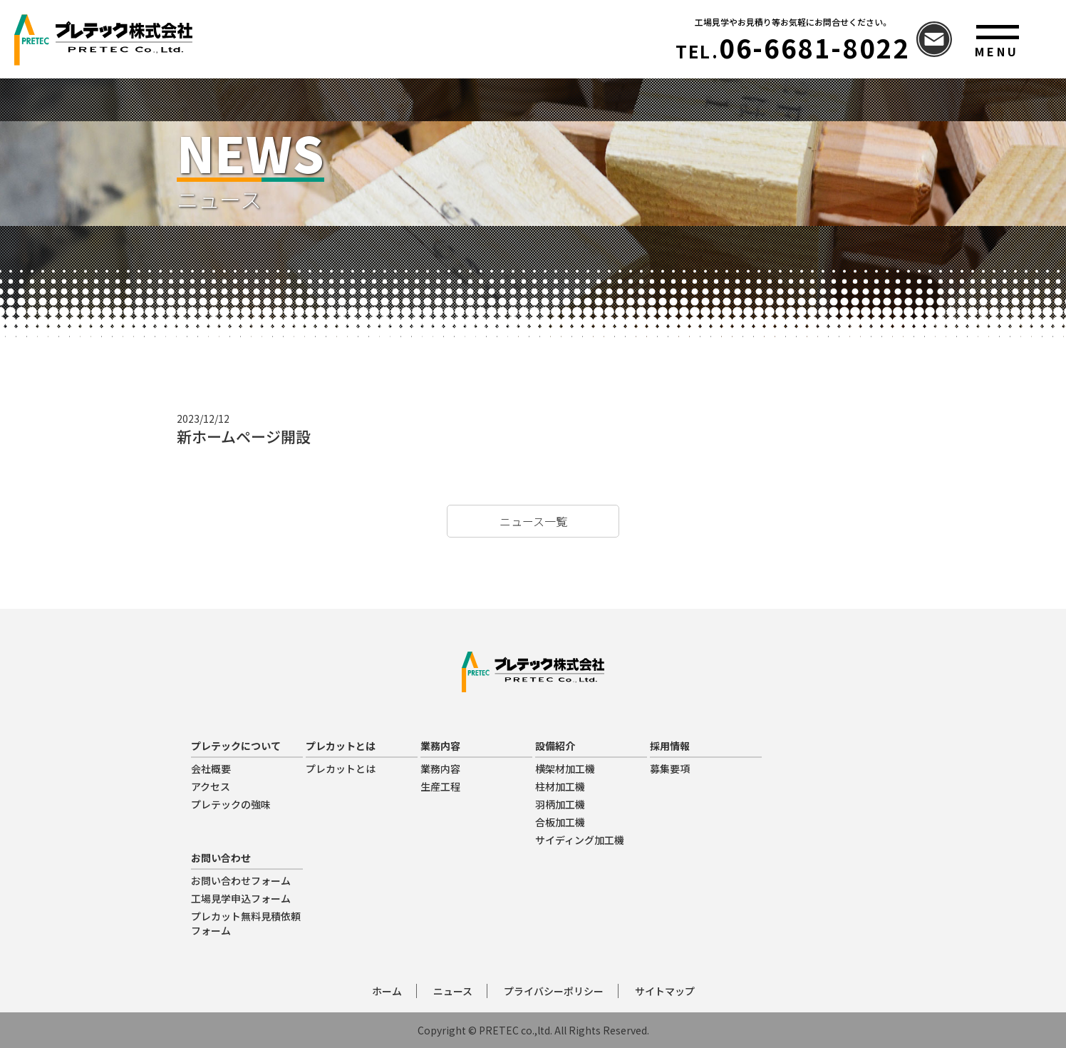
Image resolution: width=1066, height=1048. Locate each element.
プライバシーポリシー (554, 991)
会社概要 (211, 768)
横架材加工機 (565, 768)
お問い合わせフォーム (241, 880)
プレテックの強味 (231, 804)
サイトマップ (665, 991)
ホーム (387, 991)
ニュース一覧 (533, 521)
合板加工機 (560, 822)
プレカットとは (341, 768)
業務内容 (440, 768)
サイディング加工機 (579, 840)
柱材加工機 (560, 786)
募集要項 (670, 768)
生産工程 (440, 786)
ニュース (452, 991)
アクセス (210, 786)
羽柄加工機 (560, 804)
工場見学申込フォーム (241, 898)
